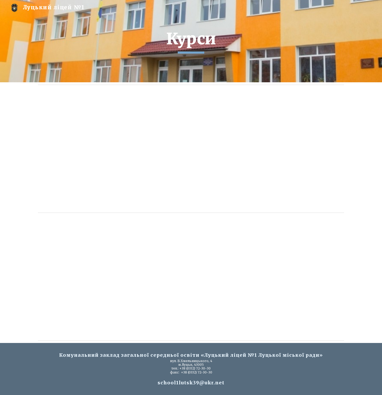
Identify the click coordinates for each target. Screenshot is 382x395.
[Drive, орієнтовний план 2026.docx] (191, 148)
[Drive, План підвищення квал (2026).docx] (191, 276)
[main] (191, 41)
